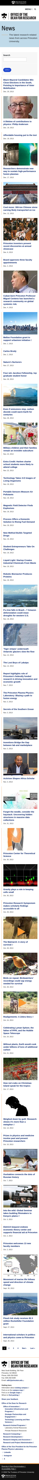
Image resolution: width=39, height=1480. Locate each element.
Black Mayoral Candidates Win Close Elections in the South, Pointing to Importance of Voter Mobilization (18, 84)
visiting (22, 1388)
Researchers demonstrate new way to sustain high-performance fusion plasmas (19, 171)
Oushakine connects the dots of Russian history (19, 1175)
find (14, 1395)
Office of (12, 1406)
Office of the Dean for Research (14, 1403)
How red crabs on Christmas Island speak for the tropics (17, 1084)
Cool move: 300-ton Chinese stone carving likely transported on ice (20, 208)
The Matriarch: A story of (15, 943)
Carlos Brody (9, 351)
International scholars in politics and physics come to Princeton (19, 1336)
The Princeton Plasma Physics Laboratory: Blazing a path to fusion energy (18, 695)
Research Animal (15, 1425)
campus (19, 1390)
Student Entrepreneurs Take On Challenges (19, 547)
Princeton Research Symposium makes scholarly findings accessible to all (19, 906)
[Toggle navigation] (28, 9)
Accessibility (9, 1469)
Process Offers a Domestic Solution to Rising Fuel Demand (19, 520)
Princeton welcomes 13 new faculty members (17, 1244)
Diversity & (14, 1466)
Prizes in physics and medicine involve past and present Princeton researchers (18, 1138)
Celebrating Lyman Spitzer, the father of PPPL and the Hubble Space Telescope (18, 1030)
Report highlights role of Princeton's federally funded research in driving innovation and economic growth (20, 677)
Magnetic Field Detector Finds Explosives (18, 506)
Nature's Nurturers (12, 362)
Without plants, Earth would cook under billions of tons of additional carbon (20, 1047)
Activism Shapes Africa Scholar (19, 778)
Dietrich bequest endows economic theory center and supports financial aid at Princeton (20, 1230)
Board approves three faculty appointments (17, 261)
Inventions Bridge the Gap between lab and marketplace (17, 743)
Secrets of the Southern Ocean (18, 709)
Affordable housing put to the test (20, 135)
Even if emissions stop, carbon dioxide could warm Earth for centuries (18, 412)
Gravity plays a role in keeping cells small (18, 890)
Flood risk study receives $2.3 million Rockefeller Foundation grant (18, 1321)
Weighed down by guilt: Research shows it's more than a (20, 1122)
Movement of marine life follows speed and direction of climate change (19, 1282)
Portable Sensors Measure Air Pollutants (18, 493)
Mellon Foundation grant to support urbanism (17, 338)
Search (6, 55)
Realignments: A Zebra (18, 1017)
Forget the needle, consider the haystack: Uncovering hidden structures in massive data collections (18, 816)
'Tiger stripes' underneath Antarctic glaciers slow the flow (18, 650)
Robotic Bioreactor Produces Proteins (17, 575)
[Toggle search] (35, 9)
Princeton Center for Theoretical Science (19, 854)
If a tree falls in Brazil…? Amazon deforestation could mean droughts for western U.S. (19, 613)
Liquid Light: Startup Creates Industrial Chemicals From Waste (19, 561)
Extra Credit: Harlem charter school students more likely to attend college (18, 464)
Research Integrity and (17, 1440)
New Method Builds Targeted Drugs (17, 534)
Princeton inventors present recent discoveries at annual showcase (17, 246)
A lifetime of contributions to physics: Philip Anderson (17, 122)
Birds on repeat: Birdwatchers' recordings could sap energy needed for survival (18, 981)
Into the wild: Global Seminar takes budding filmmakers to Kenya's (17, 1213)
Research (12, 1434)
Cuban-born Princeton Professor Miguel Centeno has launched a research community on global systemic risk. (19, 300)
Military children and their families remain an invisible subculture (20, 449)
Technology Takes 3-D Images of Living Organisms (19, 479)
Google (16, 1392)
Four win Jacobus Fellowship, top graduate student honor (20, 374)
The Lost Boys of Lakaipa (15, 662)
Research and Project (18, 1442)
